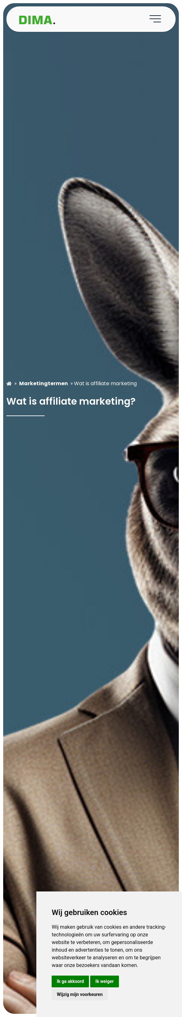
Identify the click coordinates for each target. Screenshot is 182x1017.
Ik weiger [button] (104, 981)
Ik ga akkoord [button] (70, 981)
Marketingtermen (43, 383)
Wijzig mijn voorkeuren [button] (80, 994)
